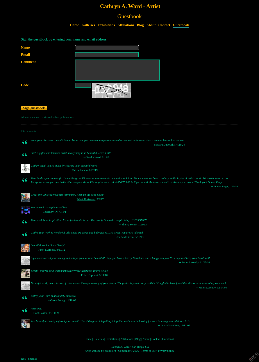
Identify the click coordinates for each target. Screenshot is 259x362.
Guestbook (181, 25)
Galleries (88, 25)
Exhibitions (106, 25)
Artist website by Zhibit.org (100, 350)
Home (74, 25)
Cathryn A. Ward (120, 346)
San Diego (138, 346)
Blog (140, 25)
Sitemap (32, 358)
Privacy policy (166, 350)
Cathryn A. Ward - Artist (130, 6)
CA (147, 346)
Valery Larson (80, 170)
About (151, 25)
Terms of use (148, 350)
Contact (164, 25)
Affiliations (126, 25)
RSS (23, 358)
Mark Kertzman (86, 199)
